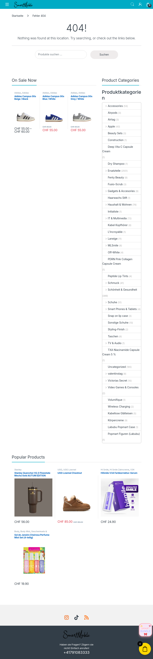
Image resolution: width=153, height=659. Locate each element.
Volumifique (112, 399)
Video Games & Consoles (120, 387)
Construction (113, 140)
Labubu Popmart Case (118, 427)
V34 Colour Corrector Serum (117, 470)
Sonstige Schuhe (115, 322)
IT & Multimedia (114, 218)
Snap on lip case (115, 315)
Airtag (108, 119)
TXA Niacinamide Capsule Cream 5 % (121, 352)
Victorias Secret (114, 380)
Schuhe (109, 302)
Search (132, 4)
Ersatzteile (111, 170)
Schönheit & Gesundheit (119, 289)
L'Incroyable (112, 231)
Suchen (104, 54)
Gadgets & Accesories (118, 191)
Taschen (110, 336)
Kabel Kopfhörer (115, 225)
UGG (60, 469)
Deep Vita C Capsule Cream (117, 149)
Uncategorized (114, 366)
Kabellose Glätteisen (117, 413)
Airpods (110, 112)
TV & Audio (111, 343)
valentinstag (112, 373)
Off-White (111, 252)
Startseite (17, 15)
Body (16, 531)
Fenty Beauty (113, 177)
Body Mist (25, 531)
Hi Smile (105, 469)
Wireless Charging (116, 406)
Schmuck (110, 282)
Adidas (17, 92)
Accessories (112, 105)
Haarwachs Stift (114, 197)
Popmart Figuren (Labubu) (121, 433)
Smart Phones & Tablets (119, 309)
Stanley (18, 469)
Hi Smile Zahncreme (119, 469)
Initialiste (110, 211)
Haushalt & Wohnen (117, 204)
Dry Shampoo (113, 163)
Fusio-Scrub (112, 184)
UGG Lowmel (69, 469)
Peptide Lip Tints (115, 276)
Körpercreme (113, 420)
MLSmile (110, 245)
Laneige (110, 238)
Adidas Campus (21, 93)
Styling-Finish (113, 329)
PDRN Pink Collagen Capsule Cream (117, 261)
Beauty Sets (112, 133)
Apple (108, 126)
